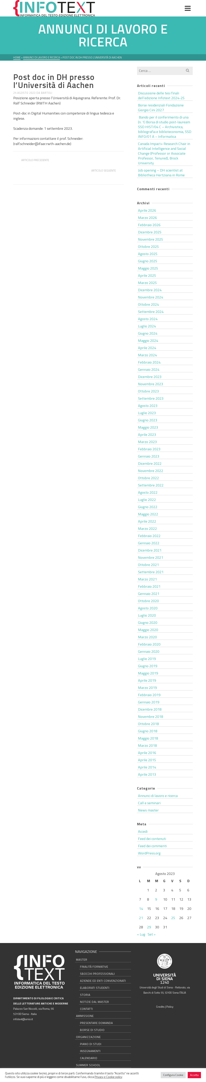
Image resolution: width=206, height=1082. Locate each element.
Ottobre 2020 (148, 601)
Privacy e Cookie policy (108, 1077)
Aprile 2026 (147, 210)
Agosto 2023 (148, 405)
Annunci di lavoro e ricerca (34, 69)
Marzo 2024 (147, 355)
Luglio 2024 (147, 326)
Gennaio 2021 (148, 593)
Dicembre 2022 (150, 463)
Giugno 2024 (147, 333)
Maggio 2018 (148, 738)
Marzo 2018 (147, 745)
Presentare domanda (96, 1023)
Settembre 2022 (151, 485)
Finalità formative (94, 967)
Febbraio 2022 (149, 535)
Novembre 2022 (150, 470)
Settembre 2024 (151, 311)
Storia (85, 995)
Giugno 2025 (147, 261)
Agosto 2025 (148, 253)
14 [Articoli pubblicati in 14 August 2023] (141, 908)
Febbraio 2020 (149, 644)
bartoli (46, 93)
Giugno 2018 (147, 731)
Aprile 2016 (147, 752)
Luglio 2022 (147, 499)
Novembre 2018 (150, 716)
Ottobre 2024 (148, 304)
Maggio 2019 (148, 673)
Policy (169, 1006)
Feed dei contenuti (152, 838)
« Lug (141, 934)
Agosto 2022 (148, 492)
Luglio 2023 (147, 413)
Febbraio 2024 (149, 362)
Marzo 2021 (147, 579)
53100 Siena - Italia (25, 1014)
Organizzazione (88, 1037)
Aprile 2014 (147, 767)
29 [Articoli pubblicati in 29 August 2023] (149, 927)
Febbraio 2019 (149, 695)
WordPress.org (149, 853)
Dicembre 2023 (150, 376)
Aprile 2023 (147, 434)
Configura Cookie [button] (173, 1075)
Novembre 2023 (150, 384)
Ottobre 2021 (148, 564)
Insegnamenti (90, 1051)
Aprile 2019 (147, 680)
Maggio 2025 (148, 268)
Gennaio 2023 (148, 456)
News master (148, 810)
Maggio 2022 (148, 514)
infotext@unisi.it (23, 1019)
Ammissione (85, 1016)
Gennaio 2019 (148, 702)
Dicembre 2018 (150, 709)
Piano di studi (90, 1044)
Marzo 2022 (147, 528)
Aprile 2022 (147, 521)
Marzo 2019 (147, 687)
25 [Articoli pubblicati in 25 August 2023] (173, 918)
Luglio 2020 (147, 615)
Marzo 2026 (147, 217)
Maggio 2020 (148, 629)
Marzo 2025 (147, 282)
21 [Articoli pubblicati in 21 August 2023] (141, 918)
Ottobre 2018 (148, 723)
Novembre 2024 (150, 297)
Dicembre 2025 (150, 232)
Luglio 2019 (147, 658)
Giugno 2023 (147, 420)
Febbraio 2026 (149, 225)
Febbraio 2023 (149, 449)
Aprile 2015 (147, 760)
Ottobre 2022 (148, 478)
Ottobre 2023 (148, 391)
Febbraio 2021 (149, 586)
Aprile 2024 (147, 347)
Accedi (142, 831)
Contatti (86, 1009)
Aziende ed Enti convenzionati (103, 981)
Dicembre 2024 (150, 290)
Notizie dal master (94, 1002)
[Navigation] (188, 8)
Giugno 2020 (147, 622)
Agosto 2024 (148, 319)
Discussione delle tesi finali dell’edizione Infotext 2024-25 (161, 95)
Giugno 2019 (147, 666)
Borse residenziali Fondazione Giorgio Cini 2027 (161, 107)
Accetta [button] (194, 1075)
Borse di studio (92, 1030)
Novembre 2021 (150, 557)
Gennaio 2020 (148, 651)
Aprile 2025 (147, 275)
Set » (152, 934)
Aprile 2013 (147, 774)
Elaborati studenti (94, 988)
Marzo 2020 (147, 637)
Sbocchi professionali (97, 974)
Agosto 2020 (148, 608)
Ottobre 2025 (148, 246)
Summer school (88, 1065)
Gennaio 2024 (148, 369)
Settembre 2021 (151, 572)
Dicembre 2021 (150, 550)
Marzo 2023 (147, 441)
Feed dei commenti (152, 846)
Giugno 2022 (147, 507)
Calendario (88, 1058)
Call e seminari (149, 803)
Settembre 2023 (151, 398)
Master (81, 959)
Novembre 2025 (150, 239)
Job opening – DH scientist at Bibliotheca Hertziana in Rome (161, 173)
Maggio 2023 (148, 427)
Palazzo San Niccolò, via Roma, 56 (33, 1008)
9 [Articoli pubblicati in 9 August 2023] (156, 899)
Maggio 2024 (148, 340)
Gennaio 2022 (148, 543)
